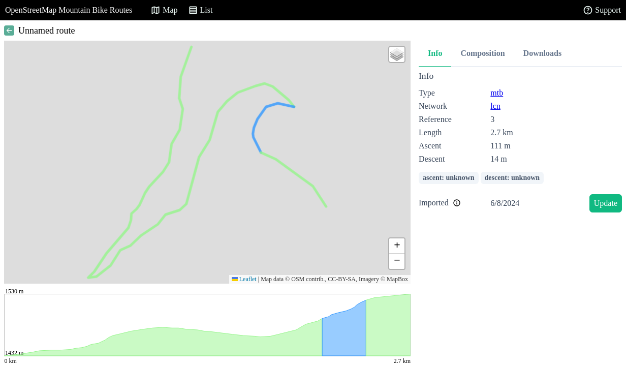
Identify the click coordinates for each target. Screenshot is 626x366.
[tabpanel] (520, 144)
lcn (495, 106)
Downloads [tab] (542, 53)
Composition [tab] (482, 53)
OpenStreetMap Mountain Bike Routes (68, 10)
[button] (396, 54)
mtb (496, 92)
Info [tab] (435, 53)
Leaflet (244, 279)
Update (605, 203)
